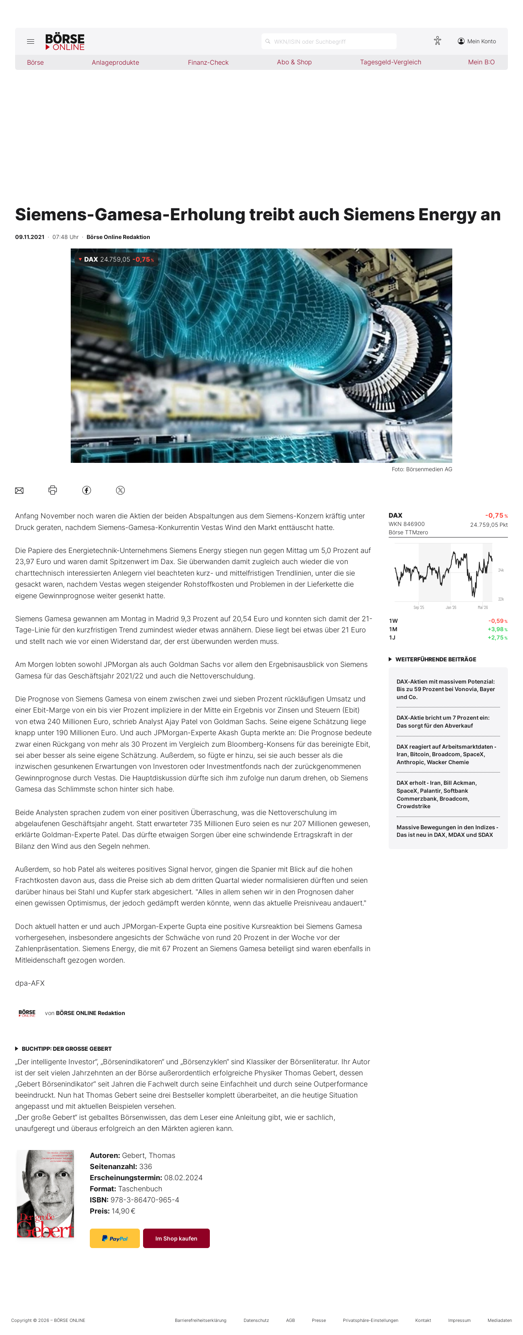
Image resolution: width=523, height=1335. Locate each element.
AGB (290, 1320)
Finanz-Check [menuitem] (208, 62)
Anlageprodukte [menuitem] (115, 62)
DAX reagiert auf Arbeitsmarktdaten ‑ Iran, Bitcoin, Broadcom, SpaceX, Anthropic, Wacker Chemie (446, 754)
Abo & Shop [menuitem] (294, 62)
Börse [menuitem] (35, 62)
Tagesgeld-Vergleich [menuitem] (390, 62)
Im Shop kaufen (176, 1238)
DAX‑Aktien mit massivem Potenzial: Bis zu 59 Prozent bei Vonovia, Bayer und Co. (446, 689)
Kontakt (423, 1320)
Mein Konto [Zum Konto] (477, 41)
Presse (319, 1320)
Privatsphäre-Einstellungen (370, 1320)
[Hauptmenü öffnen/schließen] (30, 41)
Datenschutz (256, 1320)
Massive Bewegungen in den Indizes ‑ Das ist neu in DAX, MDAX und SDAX (447, 831)
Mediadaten (500, 1320)
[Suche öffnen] (329, 41)
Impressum (459, 1320)
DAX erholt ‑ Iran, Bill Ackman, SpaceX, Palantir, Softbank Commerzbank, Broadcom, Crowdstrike (437, 794)
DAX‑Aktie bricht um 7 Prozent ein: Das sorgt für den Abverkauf (443, 721)
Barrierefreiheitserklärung (201, 1320)
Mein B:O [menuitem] (481, 62)
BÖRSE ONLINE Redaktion (90, 1012)
